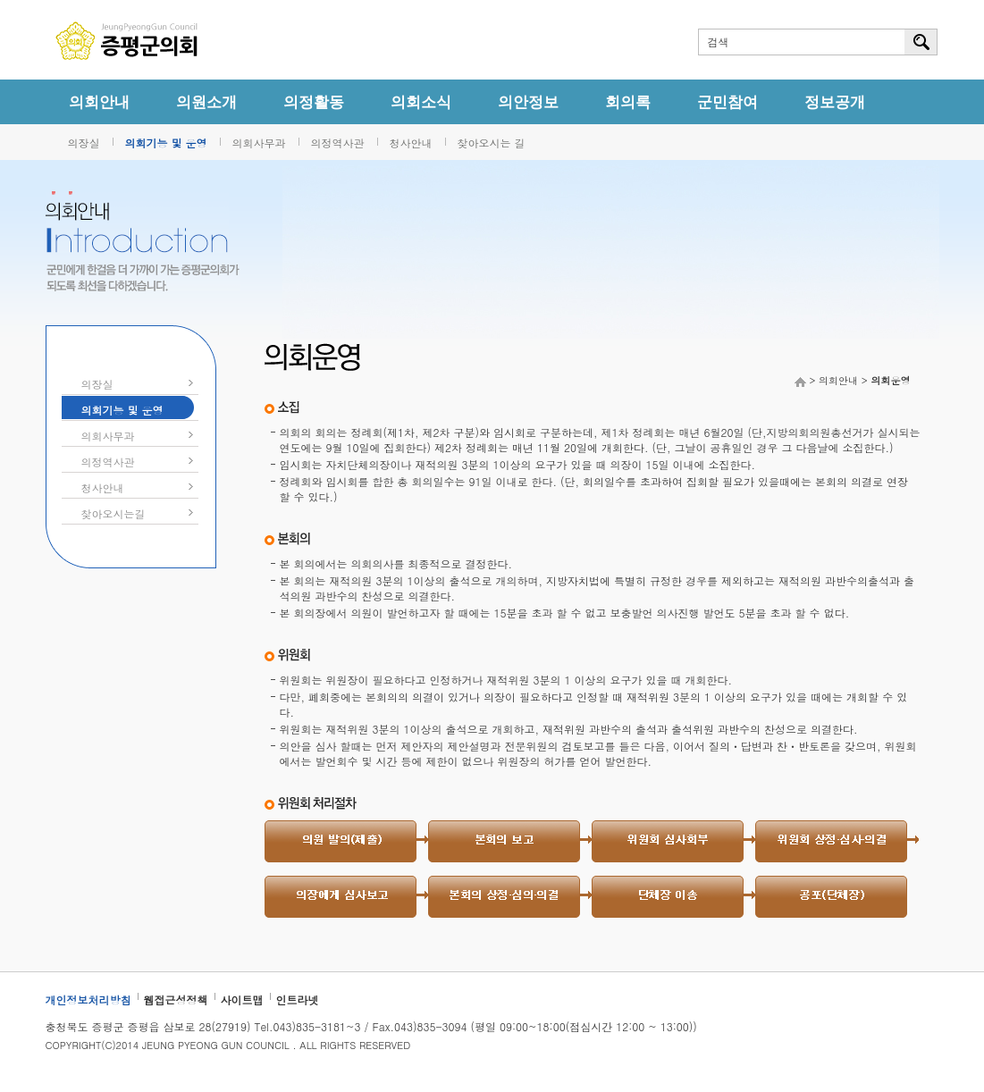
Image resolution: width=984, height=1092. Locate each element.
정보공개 (834, 102)
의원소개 (206, 102)
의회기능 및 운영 (166, 142)
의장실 (84, 142)
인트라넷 (297, 999)
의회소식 (421, 102)
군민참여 (727, 102)
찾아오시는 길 (492, 142)
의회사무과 (259, 142)
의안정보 (528, 102)
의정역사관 (338, 142)
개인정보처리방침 (88, 999)
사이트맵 (242, 999)
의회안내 (99, 102)
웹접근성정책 (176, 999)
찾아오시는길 (113, 513)
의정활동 (313, 102)
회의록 (628, 102)
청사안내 (411, 142)
